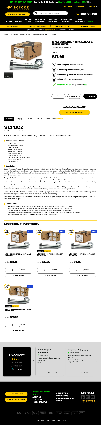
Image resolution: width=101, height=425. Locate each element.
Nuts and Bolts (14, 34)
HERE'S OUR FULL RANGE (74, 112)
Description (9, 119)
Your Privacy (50, 420)
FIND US (59, 400)
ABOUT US (36, 397)
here (85, 85)
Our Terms (40, 420)
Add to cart (74, 96)
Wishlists (80, 7)
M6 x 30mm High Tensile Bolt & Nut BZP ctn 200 (50, 255)
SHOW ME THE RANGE (16, 394)
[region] (65, 361)
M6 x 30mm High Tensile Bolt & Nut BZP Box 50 (18, 255)
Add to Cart (18, 275)
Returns (29, 119)
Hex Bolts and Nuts (25, 34)
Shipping (19, 119)
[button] (33, 361)
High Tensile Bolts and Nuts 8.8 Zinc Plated (44, 34)
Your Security (61, 420)
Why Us (39, 119)
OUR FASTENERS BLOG (65, 398)
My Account (67, 7)
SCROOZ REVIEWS (39, 402)
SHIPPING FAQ (62, 395)
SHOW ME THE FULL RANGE (17, 14)
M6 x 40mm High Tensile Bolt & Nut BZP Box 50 (82, 255)
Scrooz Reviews (54, 119)
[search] (37, 13)
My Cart (92, 7)
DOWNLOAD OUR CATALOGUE (16, 400)
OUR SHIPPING (62, 393)
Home (6, 34)
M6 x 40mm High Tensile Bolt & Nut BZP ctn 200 (18, 310)
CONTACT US (37, 399)
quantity (23, 269)
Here (56, 2)
